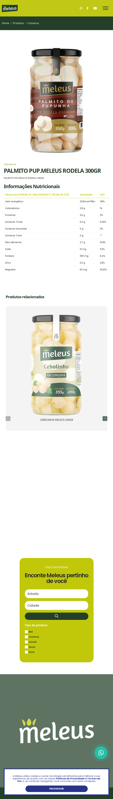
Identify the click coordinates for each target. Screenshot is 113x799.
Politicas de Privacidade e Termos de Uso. (59, 780)
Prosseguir (56, 788)
